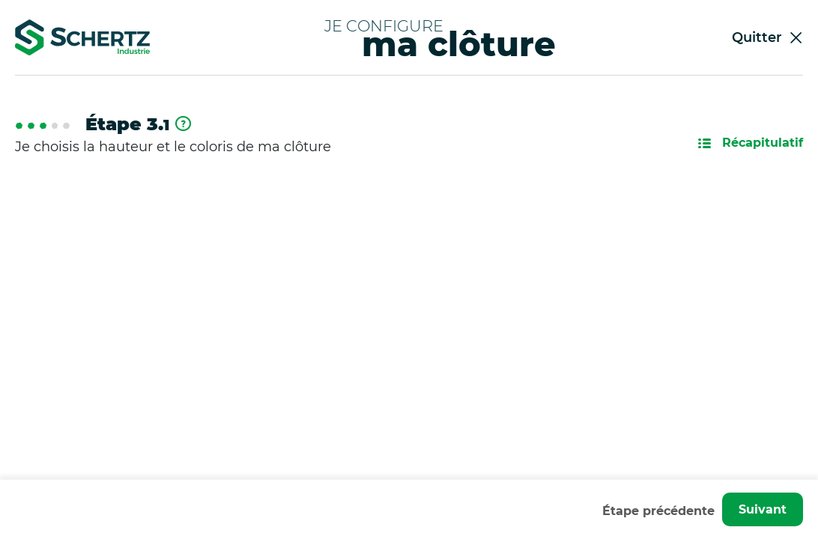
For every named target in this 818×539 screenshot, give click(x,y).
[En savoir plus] (183, 125)
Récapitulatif (750, 142)
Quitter (767, 37)
